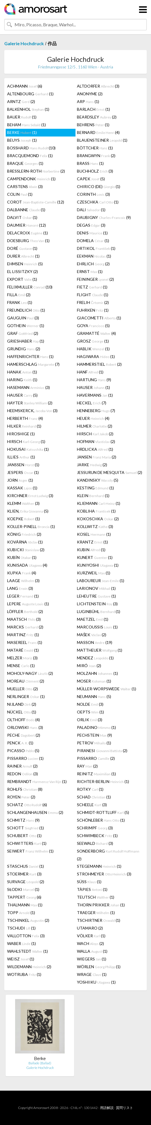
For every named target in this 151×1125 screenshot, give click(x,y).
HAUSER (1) (93, 387)
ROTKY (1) (90, 789)
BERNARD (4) (98, 132)
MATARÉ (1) (23, 650)
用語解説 (107, 1108)
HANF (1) (90, 371)
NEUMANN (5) (94, 696)
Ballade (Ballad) (39, 1063)
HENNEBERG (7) (96, 410)
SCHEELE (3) (92, 804)
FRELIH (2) (93, 302)
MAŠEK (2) (91, 634)
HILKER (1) (24, 426)
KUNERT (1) (95, 557)
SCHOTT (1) (25, 827)
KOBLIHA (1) (96, 511)
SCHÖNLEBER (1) (101, 820)
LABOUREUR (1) (100, 580)
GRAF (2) (22, 333)
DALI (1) (91, 209)
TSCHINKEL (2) (28, 920)
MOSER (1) (94, 681)
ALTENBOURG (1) (30, 93)
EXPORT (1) (22, 279)
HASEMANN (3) (28, 387)
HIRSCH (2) (95, 433)
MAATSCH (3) (24, 619)
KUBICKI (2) (25, 549)
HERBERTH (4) (25, 418)
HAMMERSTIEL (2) (99, 364)
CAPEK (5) (91, 178)
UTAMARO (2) (90, 928)
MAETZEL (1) (92, 619)
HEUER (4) (93, 418)
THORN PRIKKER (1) (101, 904)
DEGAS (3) (91, 225)
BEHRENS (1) (93, 124)
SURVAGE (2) (25, 881)
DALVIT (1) (22, 217)
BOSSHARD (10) (31, 147)
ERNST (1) (90, 271)
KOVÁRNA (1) (25, 541)
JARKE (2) (92, 464)
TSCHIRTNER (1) (98, 920)
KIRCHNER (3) (30, 495)
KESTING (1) (95, 487)
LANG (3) (20, 588)
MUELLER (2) (22, 688)
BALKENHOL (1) (28, 109)
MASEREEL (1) (24, 642)
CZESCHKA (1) (98, 201)
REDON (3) (22, 773)
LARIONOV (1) (96, 588)
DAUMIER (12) (26, 225)
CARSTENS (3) (25, 186)
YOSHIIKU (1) (96, 982)
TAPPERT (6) (24, 897)
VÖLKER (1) (91, 935)
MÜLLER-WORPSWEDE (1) (106, 688)
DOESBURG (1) (28, 240)
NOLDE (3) (90, 704)
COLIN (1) (19, 194)
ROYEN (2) (21, 796)
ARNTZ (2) (21, 101)
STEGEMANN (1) (99, 866)
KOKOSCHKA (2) (98, 518)
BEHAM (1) (26, 124)
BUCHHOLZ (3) (95, 171)
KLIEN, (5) (27, 511)
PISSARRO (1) (25, 758)
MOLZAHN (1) (97, 673)
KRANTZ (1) (92, 541)
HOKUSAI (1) (28, 449)
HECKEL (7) (91, 402)
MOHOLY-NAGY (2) (30, 673)
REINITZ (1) (96, 773)
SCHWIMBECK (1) (97, 835)
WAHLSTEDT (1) (27, 951)
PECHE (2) (23, 735)
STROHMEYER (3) (104, 873)
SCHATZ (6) (27, 804)
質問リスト (124, 1108)
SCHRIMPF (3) (95, 827)
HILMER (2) (94, 426)
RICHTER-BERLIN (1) (103, 781)
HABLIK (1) (93, 348)
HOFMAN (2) (96, 441)
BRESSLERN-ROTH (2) (36, 171)
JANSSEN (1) (23, 464)
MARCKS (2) (25, 626)
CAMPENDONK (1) (31, 178)
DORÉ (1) (22, 248)
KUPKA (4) (21, 572)
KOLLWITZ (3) (95, 526)
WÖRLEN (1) (99, 966)
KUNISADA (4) (27, 565)
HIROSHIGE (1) (21, 433)
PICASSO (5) (23, 750)
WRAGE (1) (92, 974)
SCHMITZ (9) (23, 820)
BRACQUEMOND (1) (30, 155)
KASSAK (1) (22, 487)
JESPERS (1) (23, 472)
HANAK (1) (22, 371)
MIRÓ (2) (89, 665)
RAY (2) (87, 766)
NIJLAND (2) (21, 704)
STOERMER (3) (24, 873)
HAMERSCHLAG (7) (33, 364)
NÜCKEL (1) (21, 711)
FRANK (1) (19, 302)
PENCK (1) (20, 742)
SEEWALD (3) (95, 843)
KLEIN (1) (93, 495)
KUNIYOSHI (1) (98, 565)
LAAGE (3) (23, 580)
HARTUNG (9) (94, 379)
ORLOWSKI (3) (25, 727)
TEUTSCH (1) (95, 897)
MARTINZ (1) (23, 634)
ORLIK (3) (89, 719)
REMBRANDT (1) (37, 781)
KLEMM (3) (23, 503)
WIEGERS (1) (91, 958)
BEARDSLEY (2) (97, 116)
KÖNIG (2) (24, 534)
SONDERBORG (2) (108, 855)
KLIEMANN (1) (98, 503)
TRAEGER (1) (96, 912)
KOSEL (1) (94, 534)
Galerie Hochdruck (24, 43)
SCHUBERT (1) (24, 835)
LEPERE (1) (28, 603)
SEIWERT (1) (30, 851)
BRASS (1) (90, 163)
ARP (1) (88, 101)
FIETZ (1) (92, 286)
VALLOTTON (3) (26, 935)
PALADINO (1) (96, 727)
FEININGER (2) (95, 279)
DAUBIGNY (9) (104, 217)
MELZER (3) (22, 657)
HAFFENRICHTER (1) (30, 356)
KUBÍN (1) (21, 557)
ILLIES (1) (21, 456)
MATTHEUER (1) (99, 650)
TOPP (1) (21, 912)
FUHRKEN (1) (93, 310)
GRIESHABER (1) (25, 341)
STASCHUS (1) (25, 866)
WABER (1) (21, 943)
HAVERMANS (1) (95, 395)
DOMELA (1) (93, 240)
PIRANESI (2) (102, 750)
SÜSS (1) (89, 881)
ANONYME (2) (90, 93)
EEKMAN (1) (94, 256)
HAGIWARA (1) (96, 356)
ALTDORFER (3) (98, 86)
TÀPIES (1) (92, 889)
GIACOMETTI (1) (99, 317)
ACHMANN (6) (24, 86)
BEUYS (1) (22, 140)
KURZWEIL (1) (93, 572)
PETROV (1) (94, 742)
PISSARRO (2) (96, 758)
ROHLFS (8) (24, 789)
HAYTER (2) (29, 402)
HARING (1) (22, 379)
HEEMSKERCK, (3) (32, 410)
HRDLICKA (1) (95, 449)
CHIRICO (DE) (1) (98, 186)
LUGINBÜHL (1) (98, 611)
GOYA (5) (93, 325)
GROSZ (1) (93, 341)
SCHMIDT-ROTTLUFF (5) (103, 812)
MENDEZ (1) (95, 657)
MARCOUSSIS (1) (97, 626)
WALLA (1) (92, 951)
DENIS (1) (92, 232)
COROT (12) (35, 201)
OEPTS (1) (90, 711)
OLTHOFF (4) (23, 719)
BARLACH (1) (93, 109)
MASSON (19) (94, 642)
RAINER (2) (22, 766)
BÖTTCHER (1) (95, 147)
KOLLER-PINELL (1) (31, 526)
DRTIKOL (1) (96, 248)
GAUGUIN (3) (23, 317)
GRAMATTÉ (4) (96, 333)
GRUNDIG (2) (23, 348)
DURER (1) (23, 256)
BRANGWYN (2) (96, 155)
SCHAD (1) (94, 796)
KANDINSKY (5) (97, 480)
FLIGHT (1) (92, 294)
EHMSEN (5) (25, 263)
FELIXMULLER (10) (29, 286)
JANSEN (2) (96, 456)
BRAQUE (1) (25, 163)
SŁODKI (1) (23, 889)
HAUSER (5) (22, 395)
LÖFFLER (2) (25, 611)
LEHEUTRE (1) (96, 596)
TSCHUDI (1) (21, 928)
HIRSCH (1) (26, 441)
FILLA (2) (18, 294)
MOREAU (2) (25, 681)
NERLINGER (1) (26, 696)
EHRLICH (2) (93, 263)
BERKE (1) (22, 132)
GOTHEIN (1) (25, 325)
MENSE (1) (21, 665)
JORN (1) (20, 480)
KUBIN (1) (91, 549)
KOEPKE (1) (23, 518)
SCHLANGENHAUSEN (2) (35, 812)
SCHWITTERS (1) (26, 843)
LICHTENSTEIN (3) (97, 603)
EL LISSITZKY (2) (22, 271)
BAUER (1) (21, 116)
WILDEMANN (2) (29, 966)
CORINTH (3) (93, 194)
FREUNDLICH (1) (26, 310)
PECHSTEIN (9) (94, 735)
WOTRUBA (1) (24, 974)
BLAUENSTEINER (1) (102, 140)
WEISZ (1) (20, 958)
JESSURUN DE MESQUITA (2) (109, 472)
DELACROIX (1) (27, 232)
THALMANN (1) (24, 904)
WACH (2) (90, 943)
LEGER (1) (23, 596)
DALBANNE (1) (26, 209)
